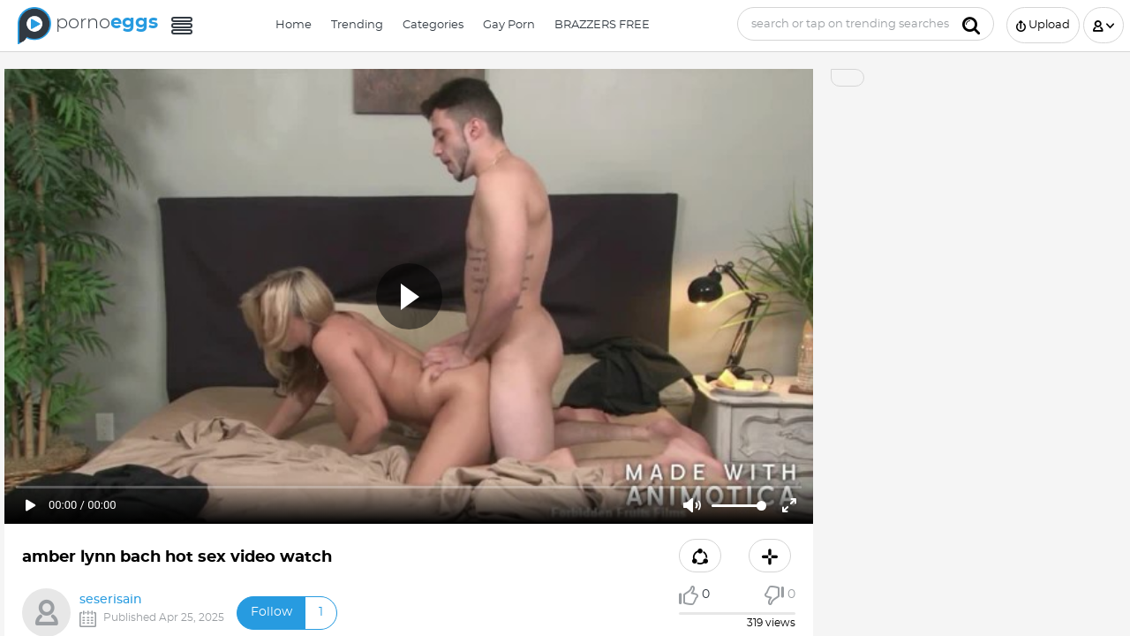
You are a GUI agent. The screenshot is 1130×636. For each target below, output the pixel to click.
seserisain (110, 600)
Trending (357, 25)
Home (293, 25)
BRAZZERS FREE (602, 25)
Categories (433, 25)
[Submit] (971, 24)
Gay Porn (509, 25)
